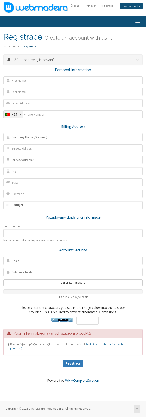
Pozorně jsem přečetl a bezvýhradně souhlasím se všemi (72, 346)
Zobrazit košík (131, 6)
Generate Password (73, 283)
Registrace (107, 5)
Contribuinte (11, 226)
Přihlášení (91, 5)
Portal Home (11, 46)
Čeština (76, 5)
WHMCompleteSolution (82, 380)
